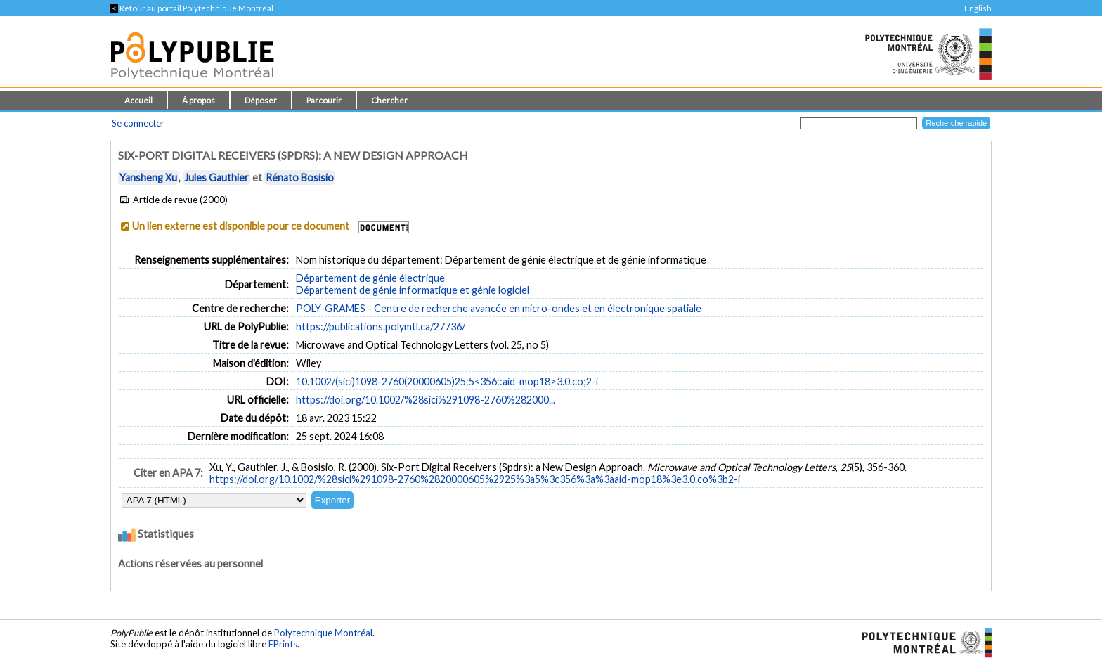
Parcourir (324, 100)
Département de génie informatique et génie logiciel (412, 290)
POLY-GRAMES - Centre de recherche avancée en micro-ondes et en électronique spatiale (498, 308)
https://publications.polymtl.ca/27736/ (380, 327)
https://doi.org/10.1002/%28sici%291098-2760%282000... (425, 400)
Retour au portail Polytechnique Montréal (191, 8)
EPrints (282, 644)
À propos (198, 100)
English (978, 8)
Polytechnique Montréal (323, 632)
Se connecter (138, 123)
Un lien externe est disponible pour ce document (240, 226)
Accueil (138, 100)
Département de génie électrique (370, 278)
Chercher (389, 100)
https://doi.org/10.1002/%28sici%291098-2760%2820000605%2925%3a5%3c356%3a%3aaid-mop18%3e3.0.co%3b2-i (474, 479)
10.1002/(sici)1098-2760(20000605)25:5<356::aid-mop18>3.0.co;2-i (447, 381)
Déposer (261, 100)
